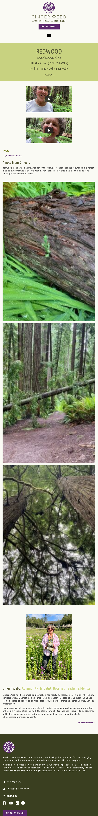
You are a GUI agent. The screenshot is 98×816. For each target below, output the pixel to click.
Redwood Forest (14, 155)
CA (4, 155)
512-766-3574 (14, 782)
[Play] (49, 99)
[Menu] (49, 35)
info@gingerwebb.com (18, 788)
